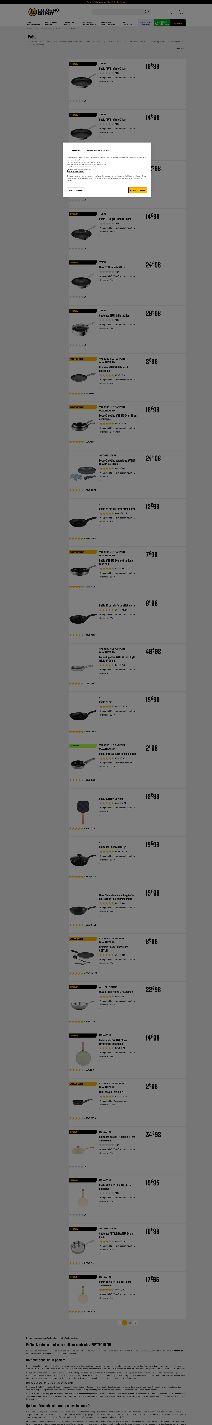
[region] (107, 170)
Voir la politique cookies (75, 171)
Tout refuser (76, 151)
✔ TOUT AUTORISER (137, 190)
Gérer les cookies (76, 190)
